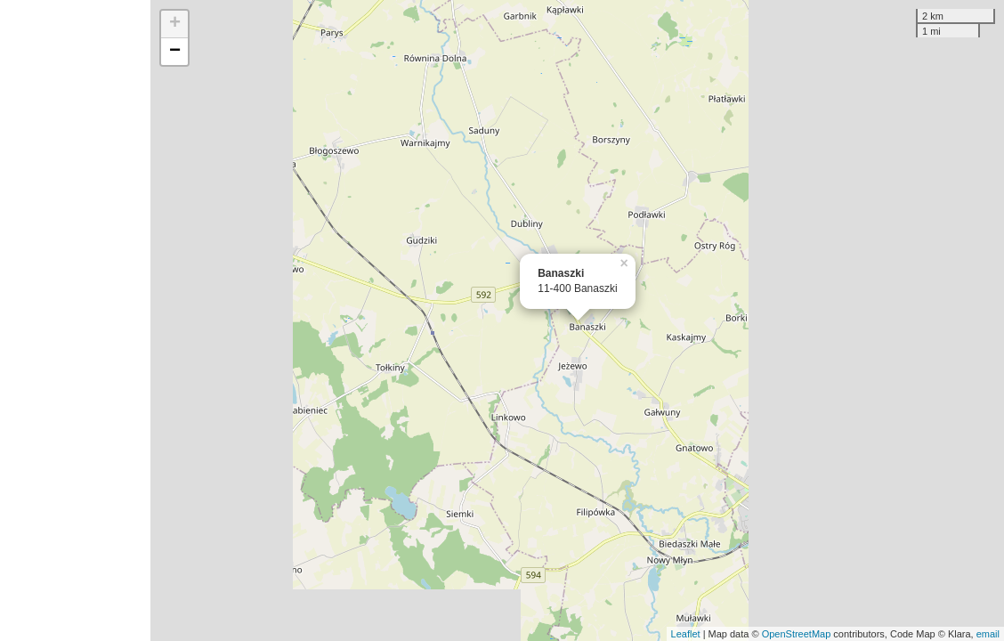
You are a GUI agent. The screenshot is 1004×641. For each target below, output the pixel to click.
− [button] (175, 51)
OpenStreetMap (796, 634)
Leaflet (685, 634)
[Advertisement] (75, 320)
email (988, 634)
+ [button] (175, 24)
